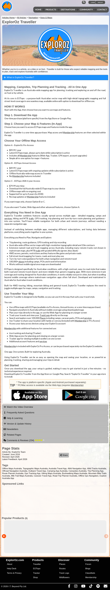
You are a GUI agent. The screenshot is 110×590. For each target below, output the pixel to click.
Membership (69, 132)
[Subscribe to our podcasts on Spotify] (98, 587)
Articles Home (8, 18)
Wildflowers (64, 577)
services (8, 218)
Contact (102, 9)
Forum (88, 564)
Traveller (37, 564)
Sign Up (100, 2)
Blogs (87, 568)
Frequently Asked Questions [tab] (18, 412)
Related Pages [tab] (12, 435)
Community (86, 9)
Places (43, 318)
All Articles (21, 18)
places (21, 261)
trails (31, 218)
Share (64, 455)
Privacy (18, 573)
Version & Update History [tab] (17, 423)
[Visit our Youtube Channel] (83, 587)
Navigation (33, 18)
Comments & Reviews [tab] (23, 440)
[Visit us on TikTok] (90, 587)
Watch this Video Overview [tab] (18, 407)
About (9, 564)
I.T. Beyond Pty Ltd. (17, 586)
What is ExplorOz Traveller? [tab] (19, 77)
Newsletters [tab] (10, 429)
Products (51, 9)
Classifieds (90, 573)
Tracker (36, 573)
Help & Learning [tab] (13, 418)
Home (38, 9)
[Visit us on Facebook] (69, 587)
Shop (35, 577)
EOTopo (36, 568)
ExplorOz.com (15, 560)
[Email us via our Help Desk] (105, 587)
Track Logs (45, 315)
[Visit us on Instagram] (75, 587)
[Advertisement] (55, 500)
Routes (62, 568)
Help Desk (11, 568)
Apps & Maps (46, 18)
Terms (9, 573)
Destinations (68, 9)
